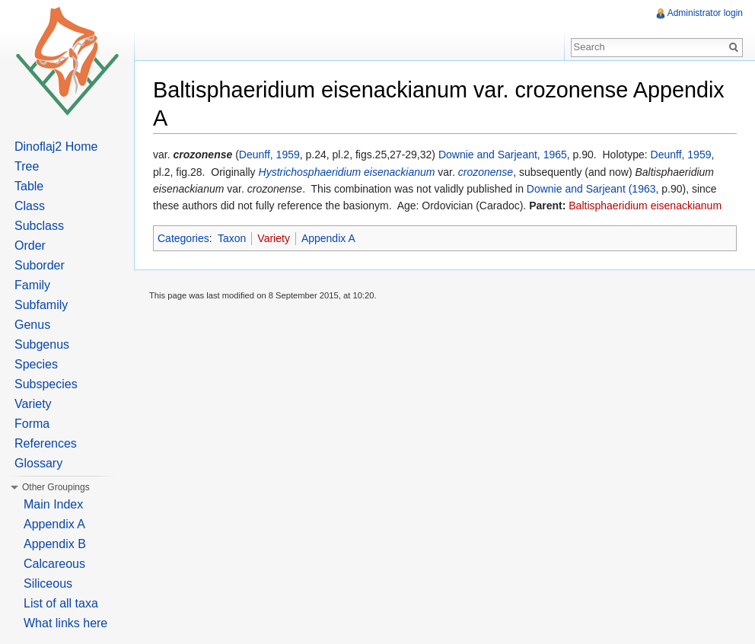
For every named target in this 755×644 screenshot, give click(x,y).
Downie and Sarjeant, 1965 (502, 154)
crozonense (485, 172)
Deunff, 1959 (269, 154)
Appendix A (328, 238)
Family (32, 285)
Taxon (232, 238)
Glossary (38, 463)
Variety (273, 238)
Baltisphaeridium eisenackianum (645, 205)
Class (29, 205)
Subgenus (41, 344)
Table (28, 186)
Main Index (53, 504)
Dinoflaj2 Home (55, 146)
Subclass (39, 225)
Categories (183, 238)
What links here (65, 623)
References (45, 443)
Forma (31, 423)
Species (36, 364)
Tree (26, 166)
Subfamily (41, 304)
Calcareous (54, 563)
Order (30, 245)
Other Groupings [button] (56, 487)
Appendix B (55, 543)
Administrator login (705, 13)
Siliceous (48, 583)
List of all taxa (61, 603)
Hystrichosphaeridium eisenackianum (347, 172)
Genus (32, 324)
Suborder (39, 265)
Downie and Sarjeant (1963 (591, 189)
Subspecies (46, 384)
